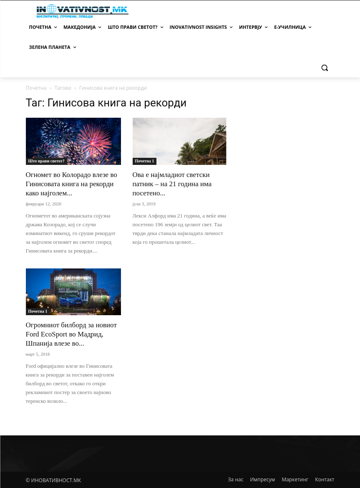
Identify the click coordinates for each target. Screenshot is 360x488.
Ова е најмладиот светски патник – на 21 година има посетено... (172, 184)
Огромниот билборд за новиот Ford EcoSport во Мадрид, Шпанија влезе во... (71, 334)
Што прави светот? (46, 161)
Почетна (36, 87)
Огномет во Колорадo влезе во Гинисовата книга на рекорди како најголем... (71, 184)
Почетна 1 (144, 161)
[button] (325, 67)
